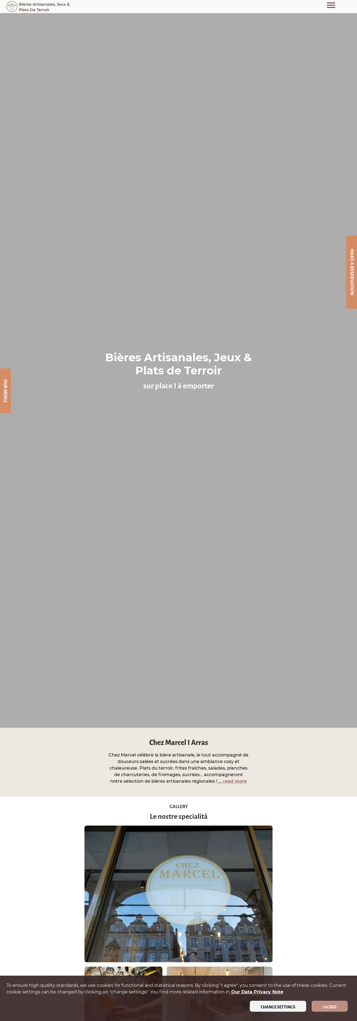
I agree (330, 1007)
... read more (232, 781)
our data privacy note (256, 991)
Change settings (278, 1007)
